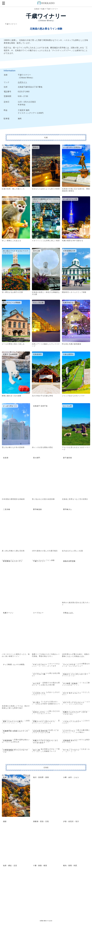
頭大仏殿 (36, 251)
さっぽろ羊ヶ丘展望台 (72, 147)
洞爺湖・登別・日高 (41, 821)
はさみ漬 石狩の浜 (40, 731)
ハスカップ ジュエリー (72, 721)
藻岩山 (35, 147)
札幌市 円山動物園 (10, 354)
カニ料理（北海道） (71, 683)
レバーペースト (69, 731)
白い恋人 (36, 702)
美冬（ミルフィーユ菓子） (13, 721)
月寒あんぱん (68, 613)
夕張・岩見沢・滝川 (71, 821)
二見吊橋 (6, 509)
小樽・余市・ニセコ (71, 777)
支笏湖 (5, 458)
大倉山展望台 (68, 354)
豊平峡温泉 (37, 509)
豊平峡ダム (67, 509)
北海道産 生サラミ (70, 740)
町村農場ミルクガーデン (12, 561)
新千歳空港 (67, 458)
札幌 (42, 9)
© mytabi (49, 920)
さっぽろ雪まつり (10, 406)
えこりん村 (67, 406)
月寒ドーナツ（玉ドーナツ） (44, 721)
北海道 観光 (43, 920)
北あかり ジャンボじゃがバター (75, 674)
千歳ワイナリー (52, 9)
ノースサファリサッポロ (12, 199)
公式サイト (22, 82)
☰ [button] (3, 3)
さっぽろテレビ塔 (70, 199)
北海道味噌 (7, 740)
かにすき (36, 683)
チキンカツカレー (40, 664)
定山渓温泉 (7, 147)
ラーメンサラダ (69, 664)
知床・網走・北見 (10, 865)
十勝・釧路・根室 (40, 865)
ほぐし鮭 (36, 750)
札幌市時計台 (68, 302)
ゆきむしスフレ (39, 712)
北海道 (36, 9)
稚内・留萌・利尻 (70, 865)
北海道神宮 (37, 354)
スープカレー (38, 613)
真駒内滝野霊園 (69, 561)
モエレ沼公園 (38, 302)
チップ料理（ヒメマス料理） (14, 664)
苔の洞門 (36, 458)
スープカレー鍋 (39, 674)
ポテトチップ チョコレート (74, 702)
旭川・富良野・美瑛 (41, 777)
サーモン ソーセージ (71, 750)
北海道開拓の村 (69, 251)
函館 (5, 821)
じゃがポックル (39, 693)
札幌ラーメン (8, 613)
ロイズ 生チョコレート (72, 693)
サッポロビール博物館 (11, 302)
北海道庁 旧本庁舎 (40, 406)
